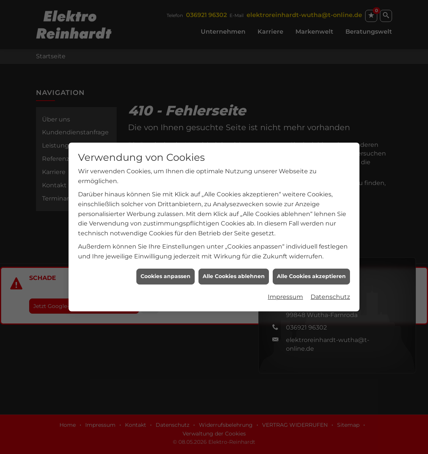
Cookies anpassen (166, 269)
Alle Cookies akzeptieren (311, 269)
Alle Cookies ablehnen (234, 269)
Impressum (285, 290)
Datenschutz (330, 290)
